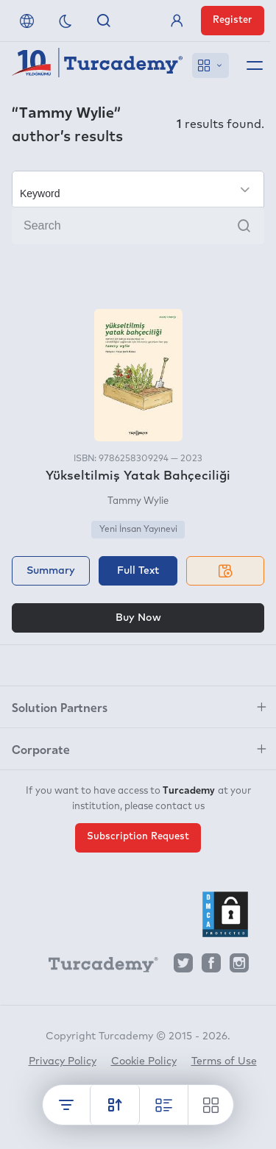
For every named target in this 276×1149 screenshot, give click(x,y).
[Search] (138, 225)
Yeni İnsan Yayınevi (138, 529)
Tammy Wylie (138, 501)
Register (232, 20)
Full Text (138, 571)
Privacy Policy (62, 1061)
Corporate (41, 749)
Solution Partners (59, 707)
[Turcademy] (96, 966)
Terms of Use (224, 1061)
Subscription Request (138, 837)
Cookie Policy (144, 1061)
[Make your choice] (138, 189)
